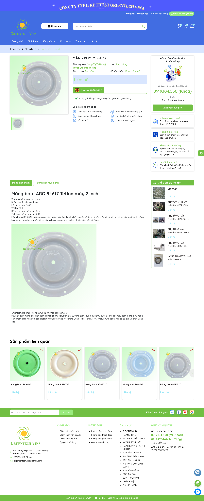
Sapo (135, 497)
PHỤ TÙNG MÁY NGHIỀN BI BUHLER (178, 244)
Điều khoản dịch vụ (100, 442)
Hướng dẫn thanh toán (101, 435)
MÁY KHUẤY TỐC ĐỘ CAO (134, 438)
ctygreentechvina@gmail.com (28, 461)
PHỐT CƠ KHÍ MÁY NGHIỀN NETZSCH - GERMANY (178, 204)
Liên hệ (93, 41)
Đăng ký (130, 13)
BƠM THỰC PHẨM (131, 478)
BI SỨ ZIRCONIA (130, 431)
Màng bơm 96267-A (58, 384)
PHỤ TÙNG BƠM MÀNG (133, 456)
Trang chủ (17, 41)
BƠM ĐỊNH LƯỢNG (131, 460)
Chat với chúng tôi (172, 107)
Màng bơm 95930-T (96, 384)
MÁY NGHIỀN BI (130, 435)
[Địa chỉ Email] (41, 412)
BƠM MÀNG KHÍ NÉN (132, 452)
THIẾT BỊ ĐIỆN (129, 481)
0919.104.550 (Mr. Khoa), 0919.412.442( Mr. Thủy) (167, 437)
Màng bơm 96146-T (133, 384)
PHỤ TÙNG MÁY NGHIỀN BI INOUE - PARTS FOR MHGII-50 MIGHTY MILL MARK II (179, 217)
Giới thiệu (33, 41)
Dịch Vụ (64, 41)
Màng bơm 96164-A (21, 384)
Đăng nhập (142, 13)
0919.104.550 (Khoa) (182, 13)
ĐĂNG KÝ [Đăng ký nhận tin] (66, 412)
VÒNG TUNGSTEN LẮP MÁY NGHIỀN (179, 258)
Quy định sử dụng (68, 442)
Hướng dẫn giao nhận (101, 438)
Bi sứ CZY (172, 188)
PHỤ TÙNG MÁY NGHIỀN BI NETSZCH (178, 231)
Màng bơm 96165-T (170, 384)
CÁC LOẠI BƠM (129, 474)
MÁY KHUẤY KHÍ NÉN (132, 442)
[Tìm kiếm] (143, 26)
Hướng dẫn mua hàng (101, 431)
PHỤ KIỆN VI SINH (130, 485)
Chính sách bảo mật (69, 431)
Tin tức (79, 41)
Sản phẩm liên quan (30, 341)
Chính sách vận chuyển (70, 435)
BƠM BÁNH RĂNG (131, 470)
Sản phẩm (48, 41)
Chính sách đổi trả (68, 438)
